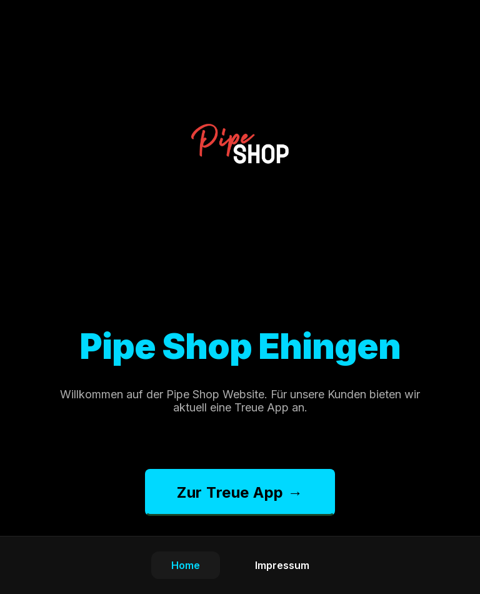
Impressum (282, 565)
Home (185, 565)
